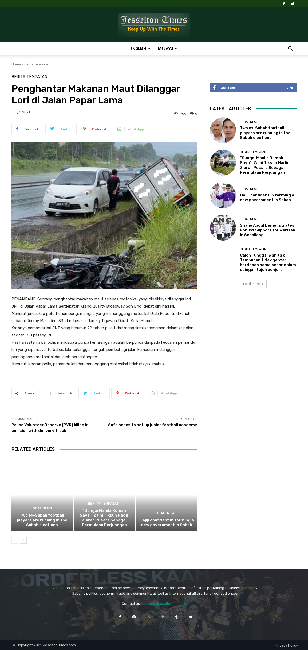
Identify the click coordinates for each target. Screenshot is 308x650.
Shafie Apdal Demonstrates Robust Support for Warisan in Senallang (267, 230)
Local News (41, 508)
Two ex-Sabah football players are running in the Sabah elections (42, 520)
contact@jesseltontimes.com (165, 604)
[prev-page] (14, 540)
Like (290, 88)
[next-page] (23, 540)
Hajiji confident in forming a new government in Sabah (167, 522)
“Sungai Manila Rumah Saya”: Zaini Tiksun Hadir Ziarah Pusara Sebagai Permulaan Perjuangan (104, 517)
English (140, 48)
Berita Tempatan (37, 64)
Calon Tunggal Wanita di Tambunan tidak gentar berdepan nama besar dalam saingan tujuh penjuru (268, 262)
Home (16, 64)
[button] (290, 49)
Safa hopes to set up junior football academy (152, 425)
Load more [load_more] (253, 283)
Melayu (167, 48)
